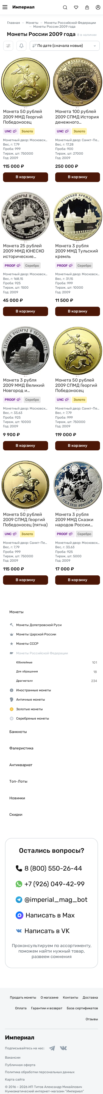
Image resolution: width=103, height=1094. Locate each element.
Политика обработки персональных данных (39, 1072)
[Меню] (4, 7)
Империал (23, 7)
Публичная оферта (20, 1065)
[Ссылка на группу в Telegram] (52, 1048)
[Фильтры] (8, 46)
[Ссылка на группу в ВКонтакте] (63, 1048)
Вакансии (12, 1057)
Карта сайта (15, 1079)
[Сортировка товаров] (65, 46)
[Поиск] (65, 7)
